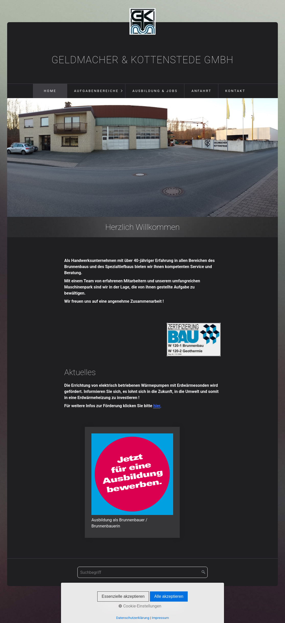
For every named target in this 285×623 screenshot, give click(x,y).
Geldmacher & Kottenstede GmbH (142, 59)
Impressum (148, 601)
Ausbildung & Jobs (155, 91)
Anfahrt (201, 91)
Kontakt (235, 91)
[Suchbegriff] (142, 572)
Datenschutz (174, 601)
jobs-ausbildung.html (132, 482)
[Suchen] (203, 572)
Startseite (108, 601)
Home (50, 91)
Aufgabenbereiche (96, 91)
